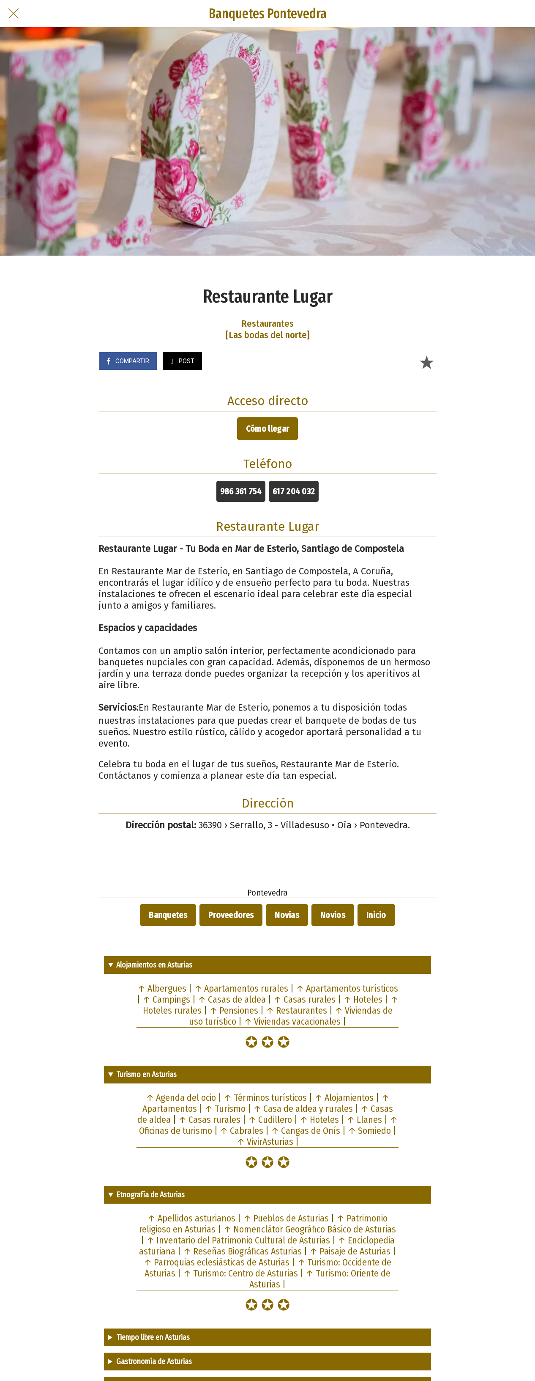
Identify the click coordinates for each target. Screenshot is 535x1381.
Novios (332, 915)
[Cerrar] (13, 13)
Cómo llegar (267, 429)
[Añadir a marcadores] (426, 362)
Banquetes (168, 915)
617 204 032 (294, 491)
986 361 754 (241, 491)
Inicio (376, 915)
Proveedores (231, 915)
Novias (287, 915)
